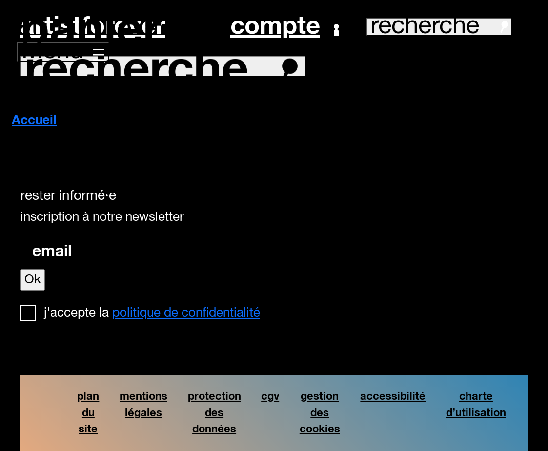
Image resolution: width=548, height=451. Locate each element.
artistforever (92, 26)
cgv (270, 396)
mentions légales (143, 405)
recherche (439, 27)
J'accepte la (152, 313)
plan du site (88, 413)
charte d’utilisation (476, 405)
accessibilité (393, 396)
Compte (284, 27)
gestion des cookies (320, 413)
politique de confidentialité (186, 313)
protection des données (214, 413)
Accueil (34, 120)
